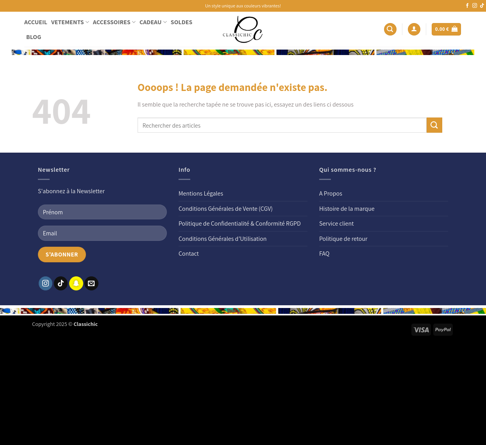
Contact (189, 253)
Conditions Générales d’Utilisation (223, 239)
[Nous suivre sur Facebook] (467, 6)
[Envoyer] (434, 125)
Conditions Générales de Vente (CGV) (226, 209)
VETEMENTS (70, 22)
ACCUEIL (35, 22)
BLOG (33, 37)
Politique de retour (343, 239)
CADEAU (153, 22)
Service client (336, 223)
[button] (390, 29)
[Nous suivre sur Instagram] (474, 6)
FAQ (324, 253)
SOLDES (182, 22)
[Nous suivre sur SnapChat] (76, 283)
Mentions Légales (201, 193)
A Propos (330, 193)
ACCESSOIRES (114, 22)
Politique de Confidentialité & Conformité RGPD (240, 223)
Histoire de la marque (347, 209)
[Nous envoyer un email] (91, 283)
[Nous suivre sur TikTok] (482, 6)
